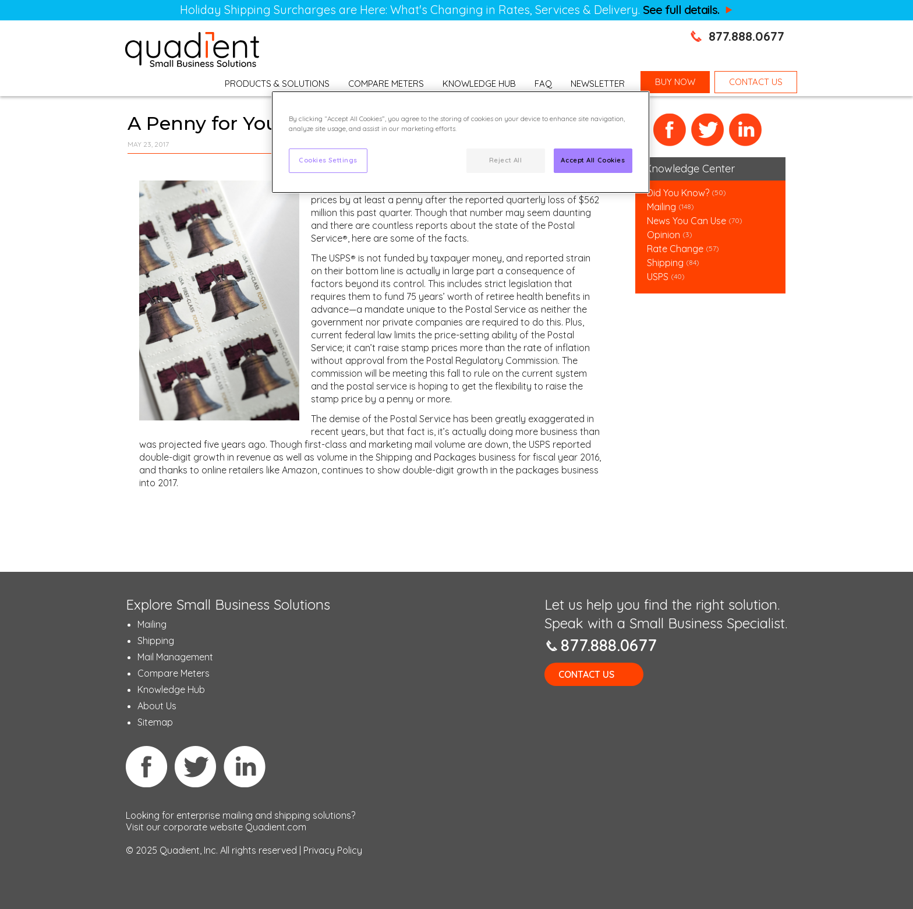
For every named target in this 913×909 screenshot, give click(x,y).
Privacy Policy (332, 850)
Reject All (505, 160)
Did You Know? (678, 193)
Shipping (666, 262)
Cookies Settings (328, 160)
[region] (460, 142)
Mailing (662, 207)
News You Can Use (686, 221)
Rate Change (675, 248)
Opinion (663, 234)
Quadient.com (275, 827)
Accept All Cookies (593, 160)
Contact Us (586, 674)
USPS (657, 276)
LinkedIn (745, 130)
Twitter (707, 130)
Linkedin (245, 766)
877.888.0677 (746, 36)
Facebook (669, 130)
